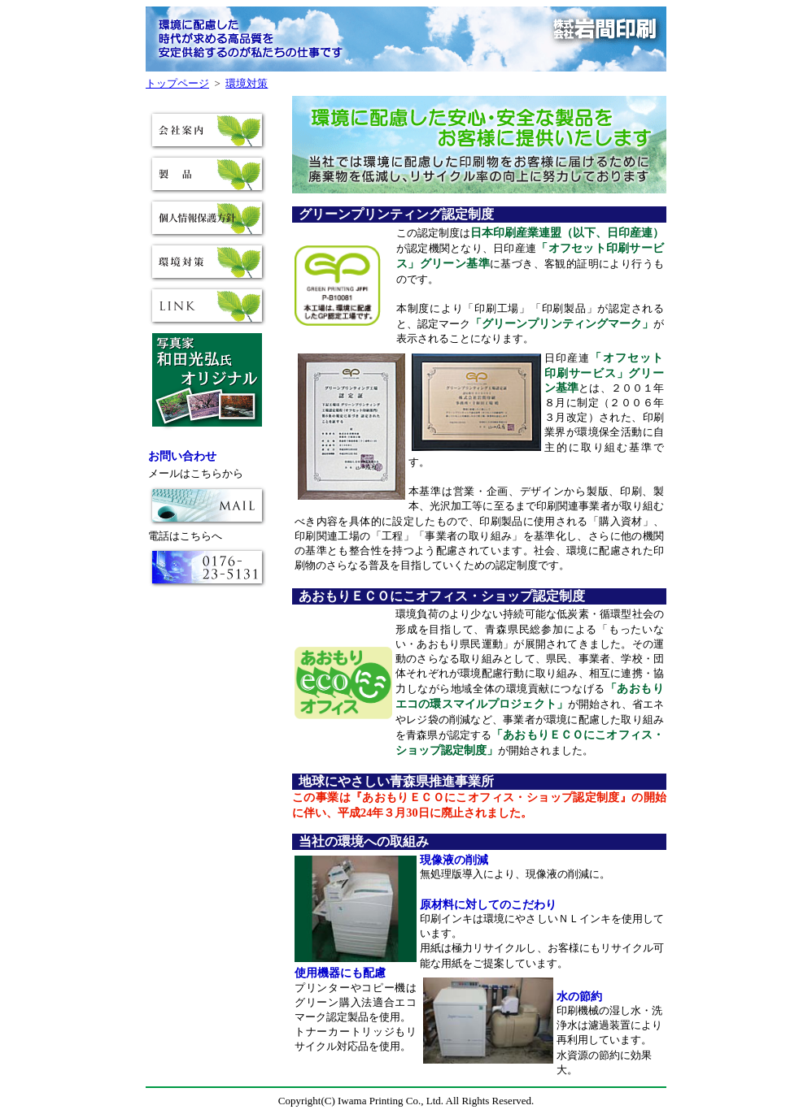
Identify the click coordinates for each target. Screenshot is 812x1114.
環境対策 (246, 83)
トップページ (177, 83)
